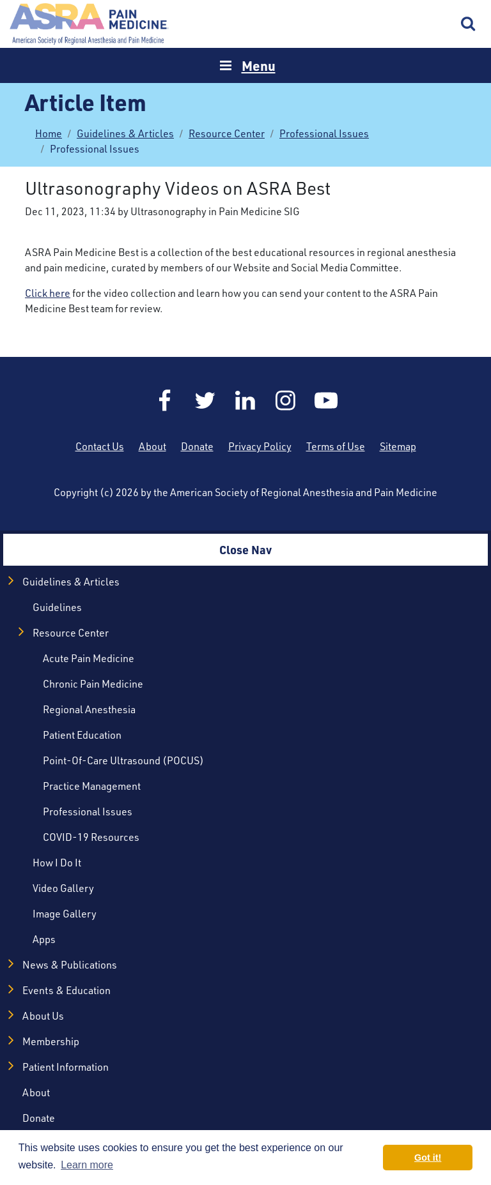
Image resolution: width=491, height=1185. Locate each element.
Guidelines (57, 607)
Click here (47, 292)
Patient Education (82, 734)
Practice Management (92, 785)
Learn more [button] (87, 1164)
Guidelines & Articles (125, 133)
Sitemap (398, 446)
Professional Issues (324, 133)
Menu (259, 65)
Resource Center (227, 133)
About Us (43, 1015)
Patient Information (65, 1066)
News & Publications (69, 964)
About (152, 446)
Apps (44, 939)
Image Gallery (65, 913)
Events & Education (66, 990)
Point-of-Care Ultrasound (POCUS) (123, 760)
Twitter (205, 400)
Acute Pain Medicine (88, 658)
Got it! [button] (427, 1157)
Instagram (286, 400)
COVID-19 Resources (91, 836)
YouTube (326, 400)
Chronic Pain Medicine (93, 683)
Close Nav (245, 549)
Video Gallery (63, 887)
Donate (197, 446)
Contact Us (99, 446)
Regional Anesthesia (89, 709)
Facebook (165, 400)
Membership (50, 1041)
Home (89, 24)
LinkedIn (245, 400)
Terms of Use (335, 446)
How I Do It (57, 862)
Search (468, 24)
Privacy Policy (260, 446)
